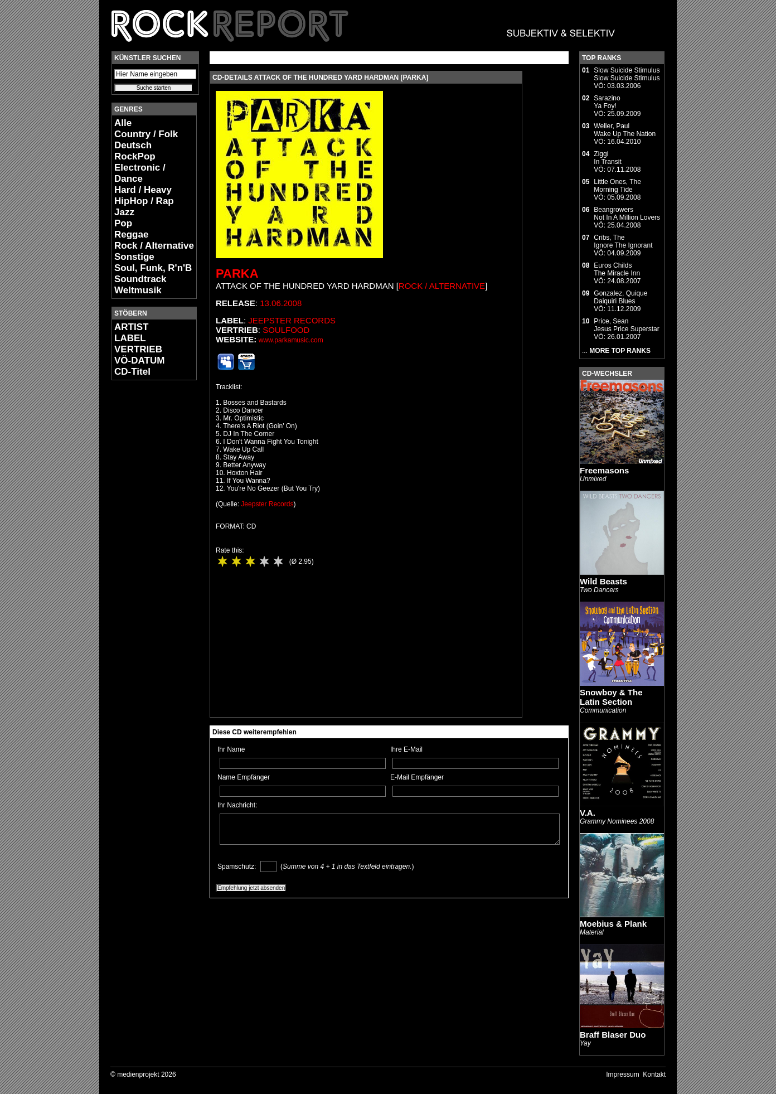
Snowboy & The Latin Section (611, 697)
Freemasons (604, 470)
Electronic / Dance (140, 173)
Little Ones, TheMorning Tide (617, 185)
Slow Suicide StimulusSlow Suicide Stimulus (626, 74)
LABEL (130, 338)
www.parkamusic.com (291, 340)
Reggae (131, 234)
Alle (123, 123)
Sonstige (134, 256)
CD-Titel (132, 371)
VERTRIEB (138, 349)
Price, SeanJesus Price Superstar (626, 325)
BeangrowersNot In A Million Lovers (627, 213)
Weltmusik (138, 290)
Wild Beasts (603, 581)
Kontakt (654, 1074)
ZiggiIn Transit (607, 158)
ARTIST (131, 327)
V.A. (587, 812)
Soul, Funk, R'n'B (153, 268)
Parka (237, 273)
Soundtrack (140, 279)
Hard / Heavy (143, 190)
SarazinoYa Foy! (607, 102)
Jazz (124, 212)
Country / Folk (146, 134)
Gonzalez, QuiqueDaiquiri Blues (620, 297)
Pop (123, 223)
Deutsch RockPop (135, 151)
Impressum (622, 1074)
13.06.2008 (281, 303)
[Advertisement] (144, 555)
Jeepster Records (292, 320)
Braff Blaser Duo (613, 1034)
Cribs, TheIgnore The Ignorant (623, 241)
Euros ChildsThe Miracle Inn (617, 269)
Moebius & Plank (613, 923)
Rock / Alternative (154, 245)
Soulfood (286, 330)
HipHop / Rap (144, 201)
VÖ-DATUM (139, 360)
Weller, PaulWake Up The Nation (625, 130)
